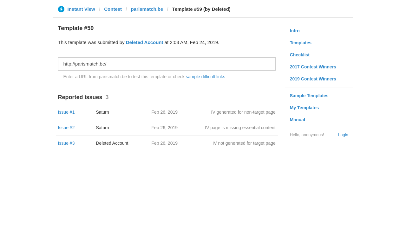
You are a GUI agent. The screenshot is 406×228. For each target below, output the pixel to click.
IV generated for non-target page (243, 112)
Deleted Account (144, 42)
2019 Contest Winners (313, 78)
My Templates (304, 107)
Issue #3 (66, 143)
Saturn (102, 112)
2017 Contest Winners (313, 66)
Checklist (300, 54)
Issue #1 (66, 112)
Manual (297, 119)
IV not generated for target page (244, 143)
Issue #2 (66, 127)
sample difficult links (205, 76)
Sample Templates (309, 95)
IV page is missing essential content (240, 127)
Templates (300, 42)
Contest (113, 9)
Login (343, 134)
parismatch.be (147, 9)
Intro (295, 30)
